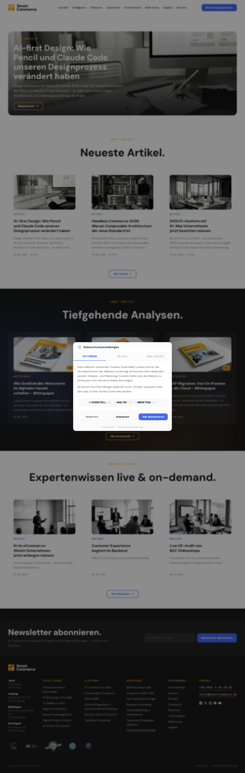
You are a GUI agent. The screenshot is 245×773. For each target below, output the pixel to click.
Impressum (108, 427)
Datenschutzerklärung (130, 427)
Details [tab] (122, 356)
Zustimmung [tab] (89, 356)
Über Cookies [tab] (155, 356)
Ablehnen (92, 416)
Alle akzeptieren (153, 416)
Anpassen (122, 416)
